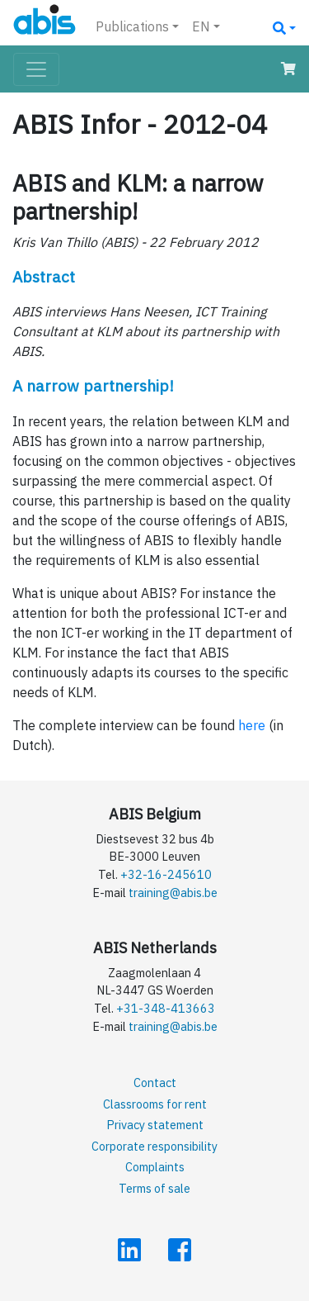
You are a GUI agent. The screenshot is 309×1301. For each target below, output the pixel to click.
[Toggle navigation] (36, 69)
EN (201, 26)
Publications (132, 26)
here (251, 725)
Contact (154, 1082)
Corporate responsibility (154, 1146)
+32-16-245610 (166, 874)
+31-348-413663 (165, 1008)
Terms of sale (154, 1188)
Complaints (155, 1167)
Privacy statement (155, 1124)
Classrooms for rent (155, 1104)
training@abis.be (173, 892)
